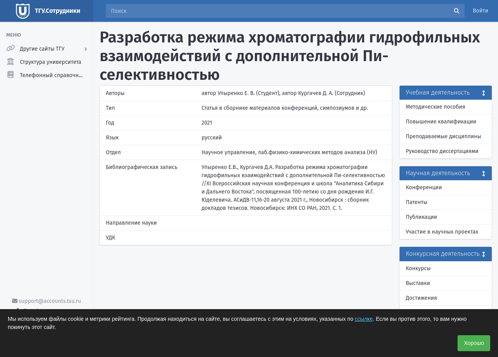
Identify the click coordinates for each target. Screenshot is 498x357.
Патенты (416, 202)
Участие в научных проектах (442, 232)
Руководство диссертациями (442, 151)
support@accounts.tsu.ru (46, 301)
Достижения (421, 298)
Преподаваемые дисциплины (443, 136)
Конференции (424, 187)
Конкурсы (418, 268)
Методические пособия (435, 107)
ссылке (364, 319)
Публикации (421, 217)
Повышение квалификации (441, 121)
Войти (480, 10)
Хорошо (474, 343)
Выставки (418, 283)
